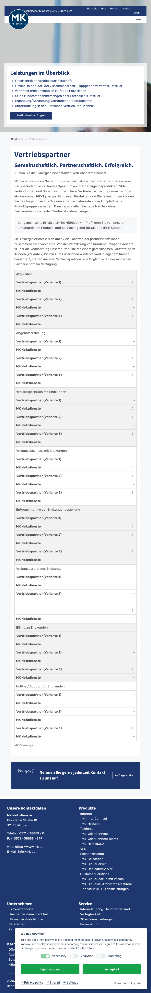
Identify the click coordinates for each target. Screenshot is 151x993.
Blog (104, 8)
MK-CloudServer (94, 864)
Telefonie (86, 829)
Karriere (14, 944)
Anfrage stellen (124, 775)
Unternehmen (19, 903)
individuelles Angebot (33, 115)
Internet (86, 814)
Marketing (114, 956)
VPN (83, 849)
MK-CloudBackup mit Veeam (103, 879)
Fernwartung (89, 924)
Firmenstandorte (21, 909)
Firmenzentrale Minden (27, 919)
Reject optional (50, 969)
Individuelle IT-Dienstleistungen (105, 889)
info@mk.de (26, 851)
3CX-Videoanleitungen (97, 919)
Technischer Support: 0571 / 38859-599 (45, 10)
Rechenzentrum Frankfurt (29, 914)
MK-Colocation (92, 859)
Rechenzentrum (92, 854)
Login (137, 10)
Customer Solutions (94, 874)
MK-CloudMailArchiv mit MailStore (107, 884)
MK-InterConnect (94, 819)
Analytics (86, 956)
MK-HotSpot (91, 824)
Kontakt (126, 8)
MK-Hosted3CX (93, 844)
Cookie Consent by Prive (127, 983)
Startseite (92, 8)
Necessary (59, 956)
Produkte (87, 808)
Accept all (112, 969)
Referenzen (17, 924)
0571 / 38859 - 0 (31, 833)
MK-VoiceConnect (95, 834)
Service (114, 8)
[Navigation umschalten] (139, 19)
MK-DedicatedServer (97, 869)
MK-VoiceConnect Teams (100, 839)
